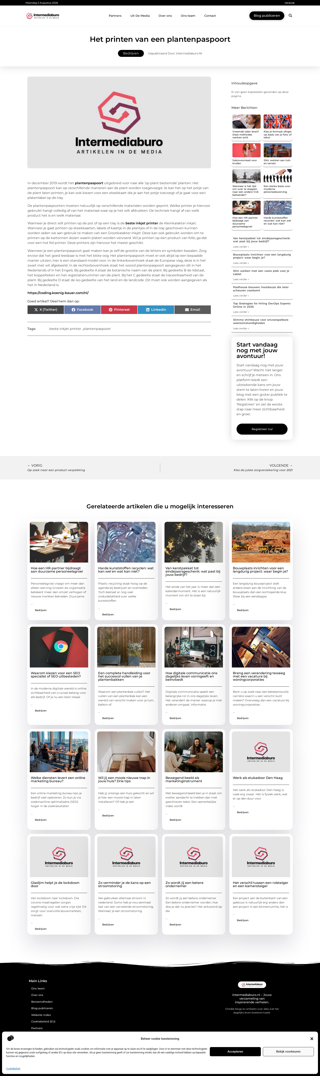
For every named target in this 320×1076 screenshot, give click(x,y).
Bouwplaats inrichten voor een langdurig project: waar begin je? (262, 256)
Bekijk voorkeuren (288, 1051)
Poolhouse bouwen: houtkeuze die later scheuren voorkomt (261, 288)
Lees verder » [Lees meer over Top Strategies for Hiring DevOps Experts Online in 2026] (241, 311)
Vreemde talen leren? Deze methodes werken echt (245, 134)
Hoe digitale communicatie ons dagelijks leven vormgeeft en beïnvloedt (191, 676)
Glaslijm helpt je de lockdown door (55, 884)
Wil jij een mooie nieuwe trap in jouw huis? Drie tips (124, 779)
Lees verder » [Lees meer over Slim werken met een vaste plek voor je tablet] (241, 279)
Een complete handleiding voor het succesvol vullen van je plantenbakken (124, 676)
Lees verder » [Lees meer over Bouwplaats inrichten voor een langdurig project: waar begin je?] (241, 262)
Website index (41, 1015)
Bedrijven (131, 53)
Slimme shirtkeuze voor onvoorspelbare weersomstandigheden (260, 321)
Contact (210, 16)
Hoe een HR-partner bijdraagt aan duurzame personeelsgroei (245, 222)
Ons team (188, 16)
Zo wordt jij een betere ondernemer (184, 884)
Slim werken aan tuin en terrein (277, 162)
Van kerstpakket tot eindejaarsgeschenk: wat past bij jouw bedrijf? (261, 240)
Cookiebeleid (13, 1068)
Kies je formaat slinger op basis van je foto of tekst (278, 134)
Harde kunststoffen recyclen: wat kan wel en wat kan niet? (277, 220)
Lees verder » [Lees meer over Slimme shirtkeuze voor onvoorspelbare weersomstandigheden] (241, 328)
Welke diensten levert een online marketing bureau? (58, 779)
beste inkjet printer (142, 223)
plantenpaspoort (89, 183)
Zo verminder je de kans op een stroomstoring (124, 884)
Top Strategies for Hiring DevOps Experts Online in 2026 (262, 305)
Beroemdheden (42, 1001)
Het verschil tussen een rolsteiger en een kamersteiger (260, 884)
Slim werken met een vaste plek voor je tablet (261, 272)
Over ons (165, 16)
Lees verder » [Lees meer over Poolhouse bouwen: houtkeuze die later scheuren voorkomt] (241, 295)
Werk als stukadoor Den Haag (258, 778)
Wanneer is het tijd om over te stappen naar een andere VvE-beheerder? (245, 190)
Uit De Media (140, 16)
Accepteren (235, 1051)
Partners (115, 16)
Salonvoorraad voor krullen (244, 162)
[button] (312, 1039)
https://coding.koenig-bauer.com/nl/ (58, 293)
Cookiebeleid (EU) (43, 1021)
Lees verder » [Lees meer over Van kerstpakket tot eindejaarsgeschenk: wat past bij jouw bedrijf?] (241, 246)
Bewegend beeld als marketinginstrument (184, 779)
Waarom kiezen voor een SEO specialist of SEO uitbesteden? (56, 674)
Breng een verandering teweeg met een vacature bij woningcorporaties (259, 676)
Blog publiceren (42, 1008)
